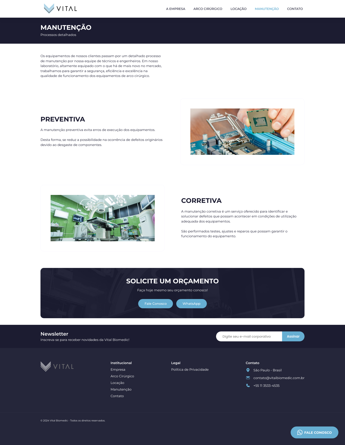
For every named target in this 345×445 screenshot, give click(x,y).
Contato (295, 9)
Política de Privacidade (190, 369)
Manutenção (267, 9)
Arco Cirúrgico (207, 9)
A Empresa (175, 9)
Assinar (293, 336)
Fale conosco (314, 432)
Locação (239, 9)
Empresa (118, 369)
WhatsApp (191, 303)
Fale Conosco (156, 303)
